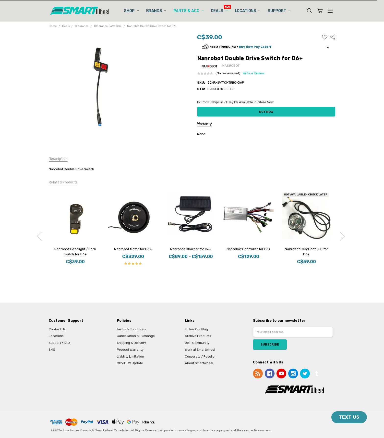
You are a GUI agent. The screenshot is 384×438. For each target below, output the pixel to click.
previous (39, 236)
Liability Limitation (130, 356)
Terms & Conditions (131, 329)
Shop (131, 10)
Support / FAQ (59, 343)
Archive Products (198, 336)
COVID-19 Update (130, 363)
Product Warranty (130, 349)
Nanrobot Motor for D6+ (133, 249)
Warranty (204, 124)
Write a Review (253, 73)
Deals (219, 10)
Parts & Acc (188, 10)
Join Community (197, 343)
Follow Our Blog (196, 329)
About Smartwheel (199, 363)
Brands (156, 10)
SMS (52, 349)
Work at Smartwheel (200, 349)
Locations (247, 10)
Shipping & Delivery (131, 343)
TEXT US (349, 417)
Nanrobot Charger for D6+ (190, 249)
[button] (266, 47)
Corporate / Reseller (200, 356)
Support (279, 10)
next (342, 236)
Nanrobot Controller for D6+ (248, 249)
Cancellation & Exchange (136, 336)
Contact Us (57, 329)
